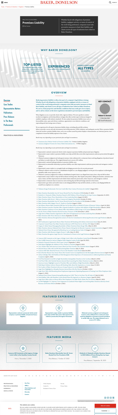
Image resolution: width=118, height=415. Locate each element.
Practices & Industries (11, 7)
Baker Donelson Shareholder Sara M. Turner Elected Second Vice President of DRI (61, 201)
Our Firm (27, 383)
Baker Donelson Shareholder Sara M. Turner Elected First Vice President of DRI (60, 193)
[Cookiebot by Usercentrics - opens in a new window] (10, 412)
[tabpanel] (75, 116)
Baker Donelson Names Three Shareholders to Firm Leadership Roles (57, 197)
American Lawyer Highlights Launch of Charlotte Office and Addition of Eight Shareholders (64, 263)
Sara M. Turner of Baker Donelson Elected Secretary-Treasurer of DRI (57, 211)
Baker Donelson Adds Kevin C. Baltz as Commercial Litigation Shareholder (59, 199)
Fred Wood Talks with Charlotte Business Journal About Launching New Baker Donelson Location (65, 261)
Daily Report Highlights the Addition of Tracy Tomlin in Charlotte (56, 244)
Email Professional (104, 120)
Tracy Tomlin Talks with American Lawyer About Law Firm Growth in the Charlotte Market (63, 246)
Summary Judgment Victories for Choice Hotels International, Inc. (56, 144)
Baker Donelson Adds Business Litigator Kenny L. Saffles (54, 232)
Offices (27, 385)
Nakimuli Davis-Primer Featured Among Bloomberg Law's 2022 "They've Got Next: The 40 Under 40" (66, 275)
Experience (7, 388)
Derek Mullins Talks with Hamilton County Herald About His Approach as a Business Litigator (64, 277)
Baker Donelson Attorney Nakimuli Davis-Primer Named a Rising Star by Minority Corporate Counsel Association (70, 228)
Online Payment (47, 383)
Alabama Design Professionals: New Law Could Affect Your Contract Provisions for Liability (64, 189)
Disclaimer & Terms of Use (49, 388)
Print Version (26, 26)
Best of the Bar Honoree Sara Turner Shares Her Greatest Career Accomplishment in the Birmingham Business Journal (71, 253)
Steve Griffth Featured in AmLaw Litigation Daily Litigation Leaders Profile (59, 240)
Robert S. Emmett (104, 115)
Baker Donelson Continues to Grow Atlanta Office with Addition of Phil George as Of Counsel (64, 209)
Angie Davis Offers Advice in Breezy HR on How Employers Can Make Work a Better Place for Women (66, 279)
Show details (23, 412)
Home (2, 7)
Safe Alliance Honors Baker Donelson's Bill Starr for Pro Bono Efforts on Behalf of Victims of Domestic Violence (69, 205)
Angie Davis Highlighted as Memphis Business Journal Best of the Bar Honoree (60, 269)
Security (62, 383)
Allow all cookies (105, 400)
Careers (27, 394)
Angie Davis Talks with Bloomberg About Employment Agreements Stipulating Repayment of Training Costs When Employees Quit (74, 271)
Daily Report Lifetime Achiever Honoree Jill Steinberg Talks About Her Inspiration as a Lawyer (64, 265)
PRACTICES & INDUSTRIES (13, 135)
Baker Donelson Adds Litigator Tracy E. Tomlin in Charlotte (55, 203)
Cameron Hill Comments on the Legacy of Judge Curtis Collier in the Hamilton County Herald (64, 238)
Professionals (8, 383)
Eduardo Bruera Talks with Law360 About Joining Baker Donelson (56, 248)
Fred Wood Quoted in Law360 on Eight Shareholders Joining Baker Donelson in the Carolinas (64, 259)
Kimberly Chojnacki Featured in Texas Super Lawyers (53, 242)
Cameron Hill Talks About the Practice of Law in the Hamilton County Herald (60, 251)
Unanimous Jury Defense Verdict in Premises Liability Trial (54, 142)
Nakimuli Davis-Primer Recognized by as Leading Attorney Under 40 (62, 230)
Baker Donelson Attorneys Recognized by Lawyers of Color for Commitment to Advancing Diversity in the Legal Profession (72, 218)
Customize (105, 405)
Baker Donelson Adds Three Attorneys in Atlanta (52, 216)
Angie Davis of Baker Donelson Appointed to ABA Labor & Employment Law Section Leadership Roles (66, 214)
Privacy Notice (64, 386)
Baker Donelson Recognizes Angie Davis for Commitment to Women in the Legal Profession (64, 234)
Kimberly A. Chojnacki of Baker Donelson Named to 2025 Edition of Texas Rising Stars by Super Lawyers (67, 195)
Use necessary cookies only (105, 410)
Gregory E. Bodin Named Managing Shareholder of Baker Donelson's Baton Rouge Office (63, 226)
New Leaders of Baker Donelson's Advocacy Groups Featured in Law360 (58, 267)
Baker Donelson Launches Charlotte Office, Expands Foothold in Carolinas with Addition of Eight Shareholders (69, 207)
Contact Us (45, 386)
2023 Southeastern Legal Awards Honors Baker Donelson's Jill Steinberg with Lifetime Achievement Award (67, 222)
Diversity (27, 392)
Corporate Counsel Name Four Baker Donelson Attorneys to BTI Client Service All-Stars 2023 (64, 224)
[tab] (7, 100)
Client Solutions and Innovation (30, 388)
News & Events (8, 391)
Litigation (21, 7)
